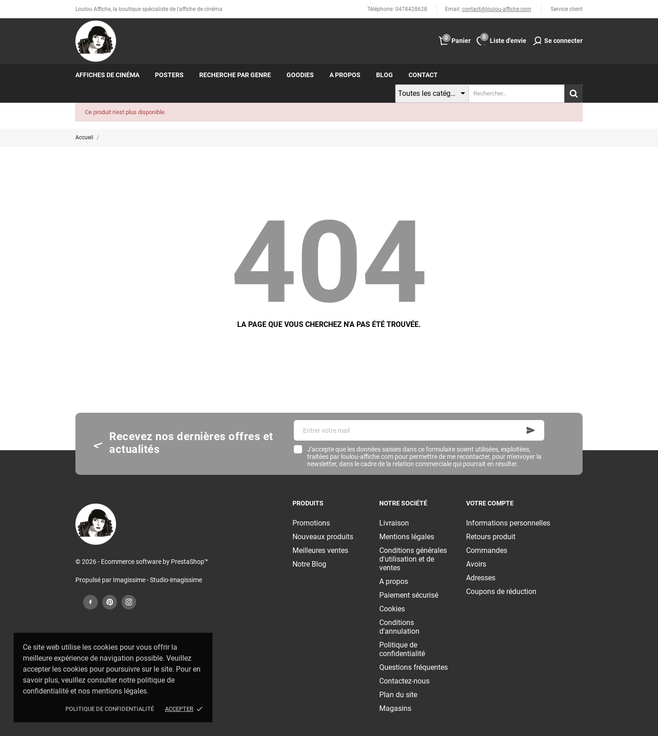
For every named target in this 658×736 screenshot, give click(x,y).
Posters (169, 75)
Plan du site (398, 694)
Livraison (394, 523)
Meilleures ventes (320, 550)
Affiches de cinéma (107, 75)
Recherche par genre (235, 75)
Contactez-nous (404, 681)
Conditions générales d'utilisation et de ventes (413, 559)
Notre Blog (309, 564)
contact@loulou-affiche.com (496, 9)
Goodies (300, 75)
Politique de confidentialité (109, 708)
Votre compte (490, 503)
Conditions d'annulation (399, 627)
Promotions (311, 523)
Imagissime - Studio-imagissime (157, 580)
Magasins (395, 708)
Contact (423, 75)
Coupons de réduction (501, 591)
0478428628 (411, 9)
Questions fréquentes (413, 667)
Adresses (480, 577)
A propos (345, 75)
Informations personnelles (508, 523)
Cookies (392, 609)
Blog (384, 75)
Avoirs (476, 564)
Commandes (486, 550)
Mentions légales (406, 536)
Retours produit (490, 536)
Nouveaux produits (322, 536)
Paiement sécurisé (408, 595)
